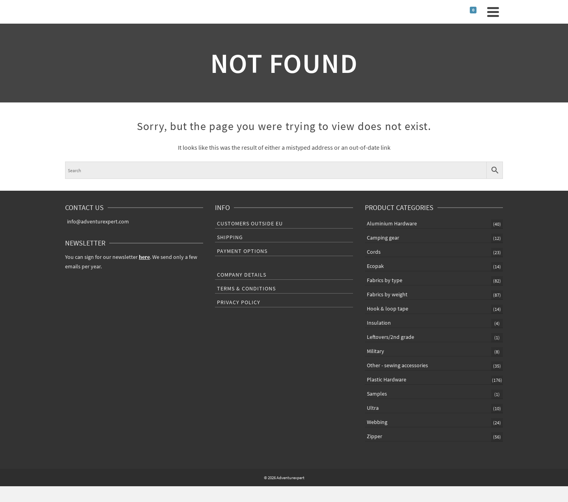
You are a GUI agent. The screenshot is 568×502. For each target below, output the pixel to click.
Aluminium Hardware (392, 223)
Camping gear (383, 237)
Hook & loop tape (387, 308)
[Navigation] (493, 12)
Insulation (379, 322)
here (144, 256)
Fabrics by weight (387, 294)
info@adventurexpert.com (97, 221)
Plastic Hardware (386, 379)
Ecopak (375, 266)
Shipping (230, 237)
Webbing (377, 422)
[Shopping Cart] (476, 12)
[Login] (465, 12)
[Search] (457, 12)
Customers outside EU (250, 223)
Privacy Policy (238, 302)
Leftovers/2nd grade (390, 336)
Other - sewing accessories (397, 365)
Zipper (374, 436)
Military (375, 351)
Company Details (241, 274)
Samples (377, 393)
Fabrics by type (384, 280)
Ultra (373, 407)
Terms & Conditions (246, 288)
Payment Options (242, 251)
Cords (374, 251)
